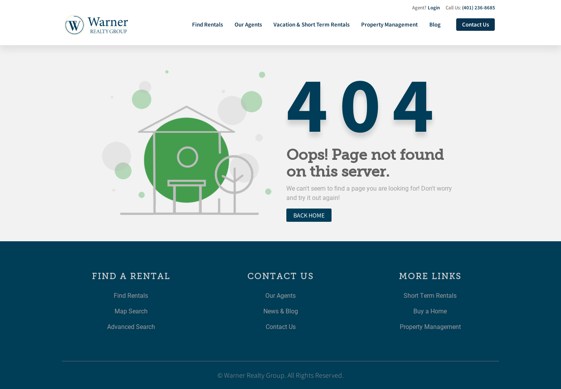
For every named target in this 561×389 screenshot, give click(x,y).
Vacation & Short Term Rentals (311, 24)
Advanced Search (131, 326)
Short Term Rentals (430, 295)
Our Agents (248, 24)
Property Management (389, 24)
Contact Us (475, 24)
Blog (435, 24)
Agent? (426, 7)
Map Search (131, 311)
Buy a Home (430, 311)
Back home (309, 215)
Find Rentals (207, 24)
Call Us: (470, 7)
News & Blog (280, 311)
